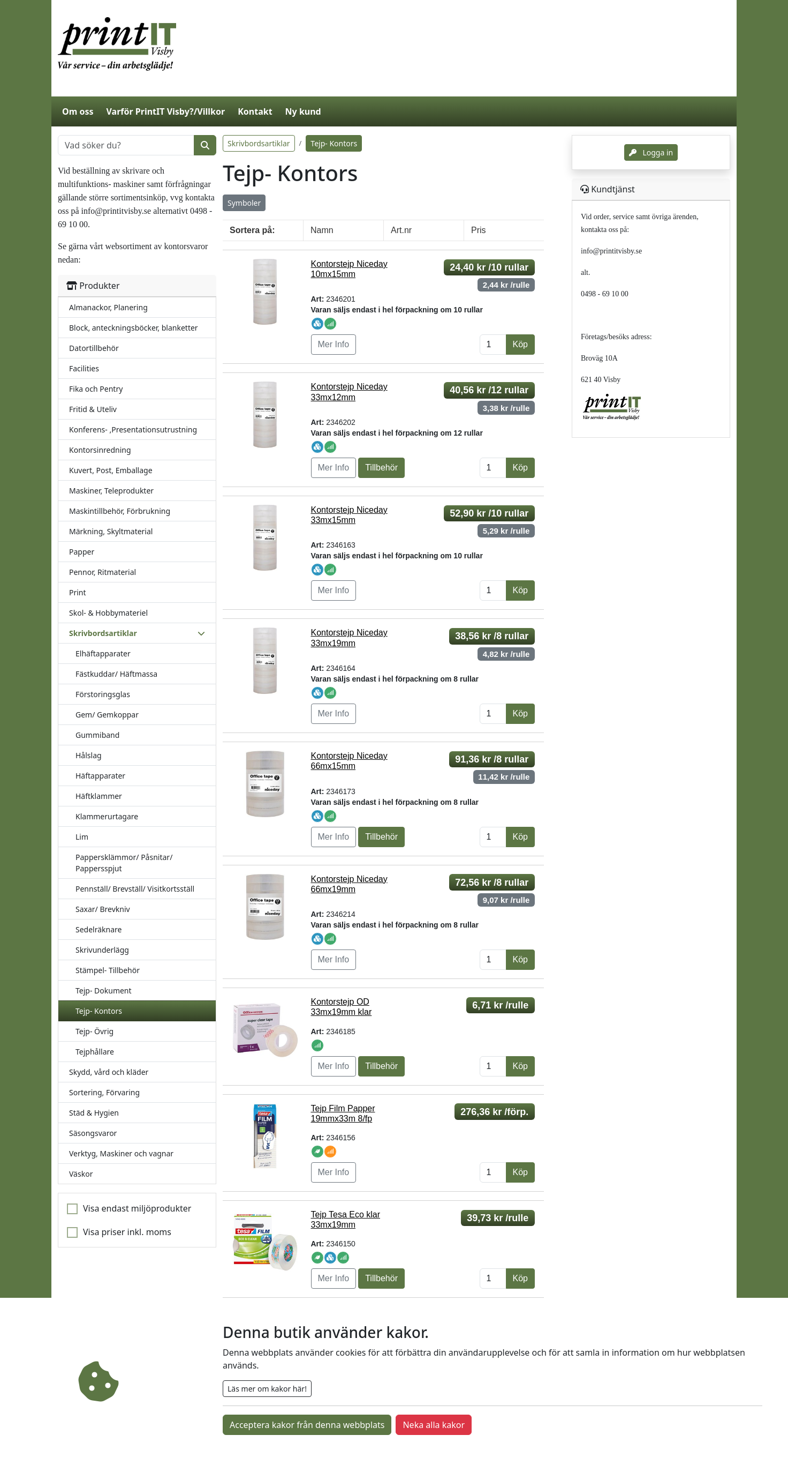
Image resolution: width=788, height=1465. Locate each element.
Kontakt (255, 111)
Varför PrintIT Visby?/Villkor (165, 111)
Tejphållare (94, 1052)
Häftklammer (98, 796)
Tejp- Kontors (98, 1011)
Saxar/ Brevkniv (102, 909)
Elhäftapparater (103, 653)
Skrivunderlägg (102, 950)
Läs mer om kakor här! (267, 1389)
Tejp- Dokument (103, 990)
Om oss (77, 111)
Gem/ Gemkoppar (107, 714)
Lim (81, 837)
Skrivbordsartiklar (259, 143)
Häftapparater (100, 776)
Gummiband (97, 735)
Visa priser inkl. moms (127, 1232)
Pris (478, 230)
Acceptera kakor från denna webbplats (307, 1425)
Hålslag (88, 755)
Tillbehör (381, 467)
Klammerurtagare (106, 816)
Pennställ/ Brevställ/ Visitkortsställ (134, 889)
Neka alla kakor (434, 1425)
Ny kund (303, 111)
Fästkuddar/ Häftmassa (116, 674)
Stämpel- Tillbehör (107, 970)
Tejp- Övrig (94, 1031)
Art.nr (401, 230)
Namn (322, 230)
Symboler (244, 203)
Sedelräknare (98, 929)
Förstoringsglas (102, 694)
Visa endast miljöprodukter (137, 1208)
